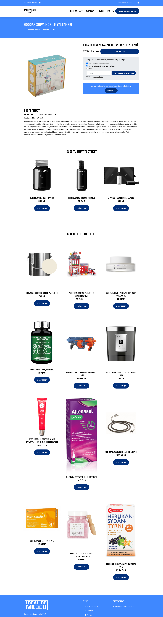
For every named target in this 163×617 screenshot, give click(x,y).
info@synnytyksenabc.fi (126, 2)
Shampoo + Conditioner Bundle (121, 197)
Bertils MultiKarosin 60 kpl (42, 541)
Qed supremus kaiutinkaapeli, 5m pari (121, 452)
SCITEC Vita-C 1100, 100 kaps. (42, 369)
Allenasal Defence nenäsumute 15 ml (81, 477)
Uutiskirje (92, 68)
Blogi (101, 11)
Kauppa (110, 11)
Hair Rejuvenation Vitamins (42, 197)
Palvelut (90, 611)
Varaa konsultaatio (127, 11)
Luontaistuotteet (33, 30)
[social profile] (39, 3)
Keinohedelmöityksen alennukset (101, 66)
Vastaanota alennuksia (124, 73)
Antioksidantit (49, 30)
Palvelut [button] (90, 11)
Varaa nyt (111, 90)
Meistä (89, 615)
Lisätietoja (120, 51)
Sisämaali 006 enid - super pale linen (42, 293)
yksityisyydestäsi (98, 77)
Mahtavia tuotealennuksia (98, 63)
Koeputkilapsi (76, 11)
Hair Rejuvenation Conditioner (81, 197)
